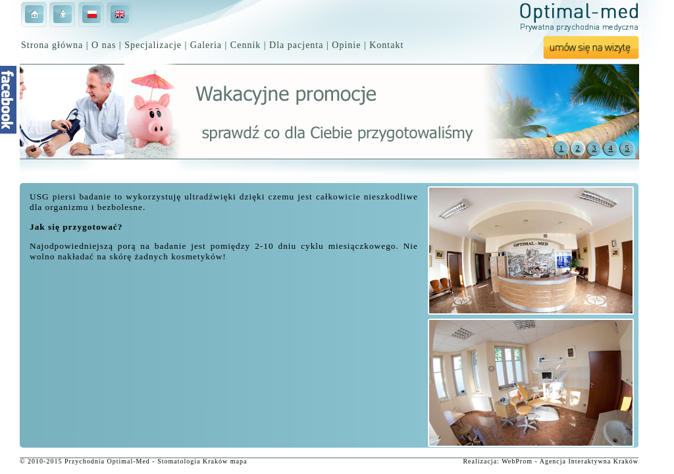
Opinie (346, 45)
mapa (238, 461)
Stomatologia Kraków (192, 461)
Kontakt (386, 45)
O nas (103, 45)
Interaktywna (590, 461)
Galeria (206, 45)
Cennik (245, 45)
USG (39, 196)
